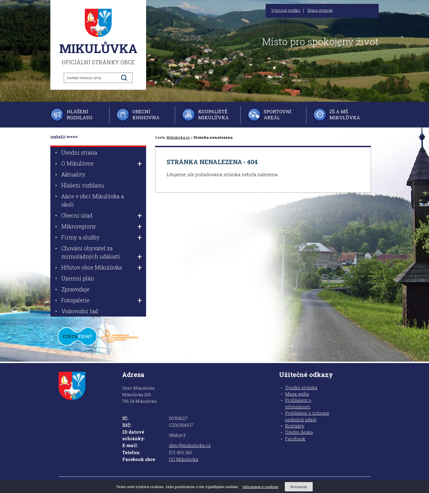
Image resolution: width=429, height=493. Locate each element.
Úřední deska (299, 432)
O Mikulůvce (77, 163)
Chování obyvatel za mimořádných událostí (90, 252)
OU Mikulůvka (183, 459)
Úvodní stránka (301, 387)
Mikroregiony (78, 226)
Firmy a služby (80, 237)
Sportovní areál (277, 114)
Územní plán (77, 278)
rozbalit (58, 136)
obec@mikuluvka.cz (190, 445)
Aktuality (73, 174)
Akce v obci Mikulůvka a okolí (92, 200)
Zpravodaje (75, 289)
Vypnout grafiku (285, 10)
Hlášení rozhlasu (79, 114)
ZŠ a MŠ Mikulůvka (344, 114)
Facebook (295, 439)
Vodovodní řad (79, 311)
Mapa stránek (320, 10)
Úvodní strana (79, 152)
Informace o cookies (260, 486)
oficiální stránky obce (98, 37)
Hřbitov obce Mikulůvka (91, 267)
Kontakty (294, 426)
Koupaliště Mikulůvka (213, 114)
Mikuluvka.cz (178, 137)
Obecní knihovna (146, 114)
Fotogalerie (75, 300)
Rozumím (298, 486)
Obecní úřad (76, 215)
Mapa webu (297, 394)
